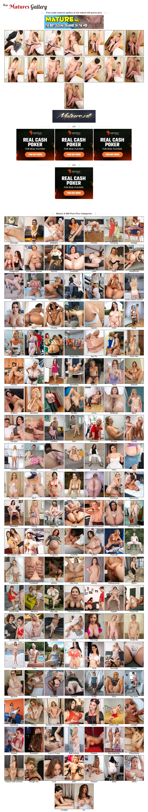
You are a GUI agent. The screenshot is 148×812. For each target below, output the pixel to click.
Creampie (74, 270)
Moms (134, 582)
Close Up (114, 525)
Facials (134, 440)
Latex (94, 270)
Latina (94, 554)
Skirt (74, 440)
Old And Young (134, 525)
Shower (114, 440)
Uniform (14, 412)
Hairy (114, 469)
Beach (34, 554)
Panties (134, 667)
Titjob (114, 384)
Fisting (34, 696)
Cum (54, 781)
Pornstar (74, 667)
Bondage (114, 667)
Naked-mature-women (94, 525)
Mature (94, 384)
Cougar (74, 525)
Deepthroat (134, 270)
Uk (84, 809)
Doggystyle (14, 270)
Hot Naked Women (34, 270)
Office (134, 781)
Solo (54, 412)
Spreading (74, 384)
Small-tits (134, 639)
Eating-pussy (114, 582)
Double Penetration (54, 724)
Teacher (54, 270)
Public (54, 667)
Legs (74, 639)
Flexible (94, 242)
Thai (134, 469)
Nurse (94, 724)
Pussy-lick (134, 611)
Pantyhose (14, 582)
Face (74, 469)
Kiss (14, 327)
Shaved (134, 384)
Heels (74, 242)
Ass (94, 497)
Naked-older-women (14, 781)
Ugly (34, 242)
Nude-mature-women (134, 299)
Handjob (14, 440)
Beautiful (14, 525)
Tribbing (54, 355)
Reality (74, 412)
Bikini (134, 412)
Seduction (94, 611)
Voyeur (14, 752)
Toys (34, 667)
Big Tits (94, 355)
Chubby (54, 327)
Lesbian (54, 440)
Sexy (114, 696)
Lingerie (54, 469)
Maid (114, 781)
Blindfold (54, 696)
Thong (34, 525)
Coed (94, 696)
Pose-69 (114, 554)
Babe (34, 299)
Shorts (74, 497)
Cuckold (74, 554)
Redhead (114, 412)
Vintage (134, 242)
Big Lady (54, 611)
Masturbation (54, 299)
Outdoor (134, 554)
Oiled (114, 327)
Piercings (94, 639)
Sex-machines (114, 752)
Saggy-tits (54, 525)
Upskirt (74, 696)
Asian (74, 327)
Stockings (114, 497)
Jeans (114, 299)
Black (34, 327)
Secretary (34, 412)
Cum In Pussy (54, 752)
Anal (94, 667)
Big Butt (14, 696)
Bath (114, 639)
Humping (114, 242)
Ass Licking (14, 639)
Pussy (34, 724)
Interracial (94, 440)
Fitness (34, 639)
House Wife (14, 611)
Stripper (94, 752)
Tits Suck (134, 696)
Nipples (94, 327)
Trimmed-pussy (74, 611)
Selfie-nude (114, 724)
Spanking (14, 724)
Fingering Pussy (74, 299)
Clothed (14, 469)
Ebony (54, 582)
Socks (14, 299)
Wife (74, 781)
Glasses (54, 497)
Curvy (94, 412)
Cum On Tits (74, 724)
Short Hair (134, 355)
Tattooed (34, 611)
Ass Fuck (74, 582)
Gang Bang (134, 752)
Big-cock (34, 355)
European (34, 752)
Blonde (14, 355)
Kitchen (14, 384)
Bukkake (54, 242)
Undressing (54, 384)
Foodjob (64, 809)
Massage (14, 242)
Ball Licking (74, 752)
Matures (24, 6)
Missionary (134, 497)
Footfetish (34, 582)
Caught (34, 469)
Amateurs (54, 639)
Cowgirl (134, 724)
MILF (34, 497)
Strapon (94, 781)
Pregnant (54, 554)
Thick (114, 270)
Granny (34, 384)
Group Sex (74, 355)
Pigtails (114, 611)
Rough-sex (34, 781)
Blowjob (34, 440)
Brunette (94, 469)
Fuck (134, 327)
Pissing (114, 355)
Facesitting (14, 497)
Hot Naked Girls (14, 554)
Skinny (94, 582)
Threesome (94, 299)
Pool (14, 667)
